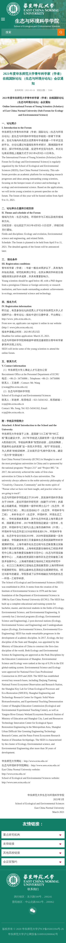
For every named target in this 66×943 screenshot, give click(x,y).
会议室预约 (10, 861)
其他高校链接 (11, 852)
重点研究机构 (11, 834)
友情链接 (8, 843)
